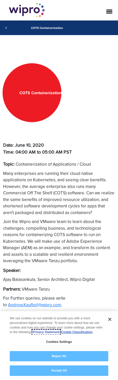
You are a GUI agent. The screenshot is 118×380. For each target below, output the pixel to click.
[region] (59, 345)
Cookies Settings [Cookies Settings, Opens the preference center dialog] (59, 342)
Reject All (59, 356)
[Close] (109, 319)
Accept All (59, 370)
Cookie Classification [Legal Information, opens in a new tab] (76, 332)
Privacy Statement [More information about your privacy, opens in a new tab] (46, 332)
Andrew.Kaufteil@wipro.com (34, 305)
